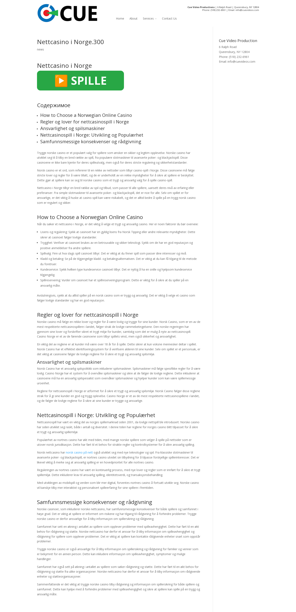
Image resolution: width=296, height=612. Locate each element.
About (134, 18)
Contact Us (169, 18)
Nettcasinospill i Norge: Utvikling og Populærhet (91, 135)
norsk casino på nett (79, 452)
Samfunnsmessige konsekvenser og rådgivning (90, 141)
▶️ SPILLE (80, 80)
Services (148, 18)
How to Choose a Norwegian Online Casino (86, 115)
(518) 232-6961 (218, 10)
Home (120, 18)
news (40, 49)
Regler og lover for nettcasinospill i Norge (84, 121)
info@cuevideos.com (247, 10)
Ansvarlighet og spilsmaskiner (72, 128)
